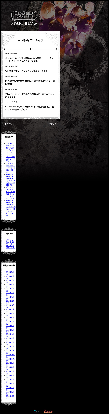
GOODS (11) (10, 248)
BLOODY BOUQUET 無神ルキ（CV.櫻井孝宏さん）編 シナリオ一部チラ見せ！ (11, 208)
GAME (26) (10, 242)
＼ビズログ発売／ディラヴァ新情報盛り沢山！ (26, 71)
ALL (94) (9, 240)
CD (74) (9, 244)
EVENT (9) (10, 246)
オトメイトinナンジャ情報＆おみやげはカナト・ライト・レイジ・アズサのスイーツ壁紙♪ (10, 152)
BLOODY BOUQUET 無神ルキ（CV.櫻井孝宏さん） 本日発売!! (11, 180)
